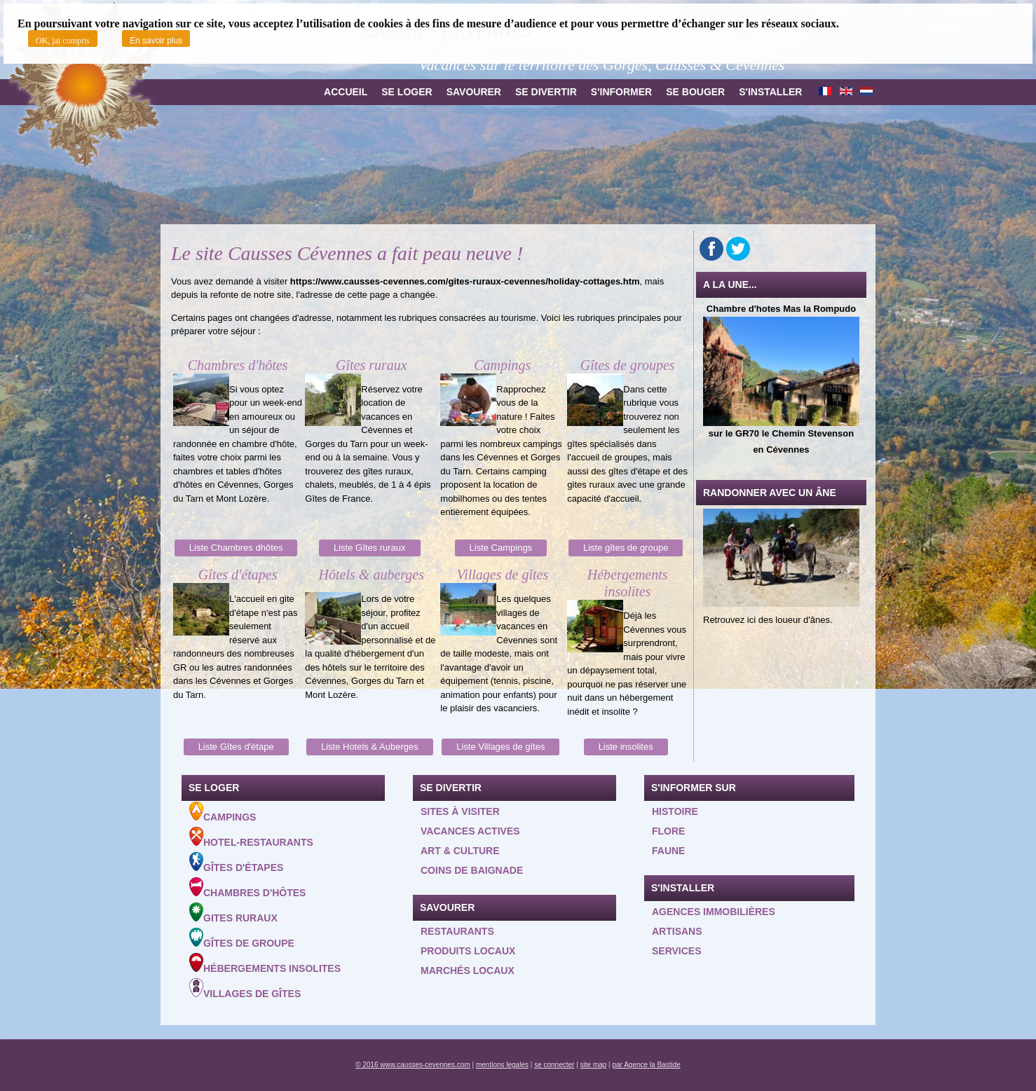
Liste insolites (626, 746)
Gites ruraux (233, 913)
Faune (668, 850)
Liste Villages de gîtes (500, 746)
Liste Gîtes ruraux (370, 547)
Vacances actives (470, 831)
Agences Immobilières (713, 911)
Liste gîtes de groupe (625, 547)
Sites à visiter (460, 811)
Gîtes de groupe (241, 938)
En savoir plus (156, 41)
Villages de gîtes (245, 988)
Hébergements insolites (265, 963)
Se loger (406, 91)
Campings (222, 812)
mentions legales (502, 1065)
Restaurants (457, 931)
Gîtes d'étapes (236, 862)
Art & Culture (460, 850)
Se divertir (546, 91)
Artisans (677, 931)
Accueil (345, 91)
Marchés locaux (467, 970)
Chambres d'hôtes (247, 887)
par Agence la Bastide (647, 1065)
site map (593, 1065)
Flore (668, 831)
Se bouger (695, 91)
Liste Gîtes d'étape (236, 746)
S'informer (621, 91)
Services (677, 950)
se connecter (554, 1065)
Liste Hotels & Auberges (369, 746)
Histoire (675, 811)
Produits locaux (468, 950)
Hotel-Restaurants (251, 837)
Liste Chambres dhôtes (236, 547)
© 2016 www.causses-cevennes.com (412, 1065)
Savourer (474, 91)
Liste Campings (501, 547)
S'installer (770, 91)
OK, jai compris (63, 41)
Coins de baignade (472, 870)
